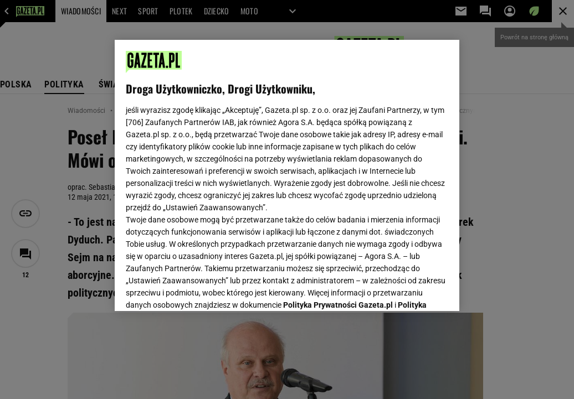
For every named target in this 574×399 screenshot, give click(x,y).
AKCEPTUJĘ (411, 289)
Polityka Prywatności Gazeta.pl (338, 164)
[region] (287, 175)
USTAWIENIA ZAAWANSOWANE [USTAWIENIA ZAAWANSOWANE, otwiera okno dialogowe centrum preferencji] (199, 288)
